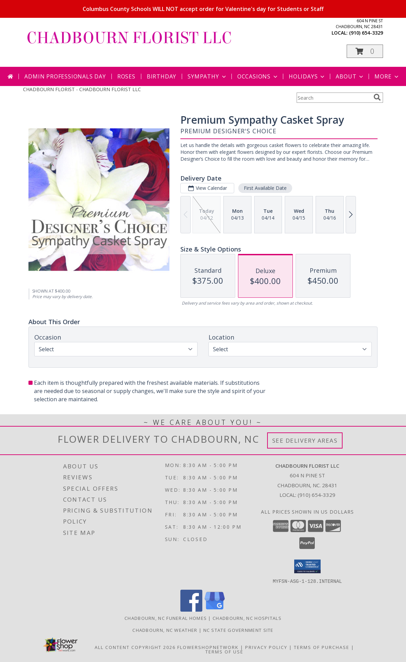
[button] (365, 51)
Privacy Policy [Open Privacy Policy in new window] (266, 647)
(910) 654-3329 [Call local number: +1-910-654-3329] (366, 32)
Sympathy (207, 76)
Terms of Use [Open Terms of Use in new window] (224, 651)
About (350, 76)
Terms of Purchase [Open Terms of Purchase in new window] (321, 647)
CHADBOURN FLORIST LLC (129, 38)
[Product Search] (333, 97)
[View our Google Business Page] (215, 609)
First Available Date (265, 188)
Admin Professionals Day (65, 76)
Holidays (307, 76)
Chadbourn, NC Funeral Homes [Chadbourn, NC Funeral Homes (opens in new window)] (165, 618)
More (386, 76)
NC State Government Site (238, 630)
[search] (377, 97)
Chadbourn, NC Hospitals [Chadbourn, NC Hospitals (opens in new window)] (247, 618)
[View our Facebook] (191, 609)
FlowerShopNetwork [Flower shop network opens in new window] (208, 647)
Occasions (258, 76)
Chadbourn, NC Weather (164, 630)
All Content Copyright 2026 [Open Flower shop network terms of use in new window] (135, 647)
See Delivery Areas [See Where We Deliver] (305, 440)
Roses (126, 76)
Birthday (161, 76)
